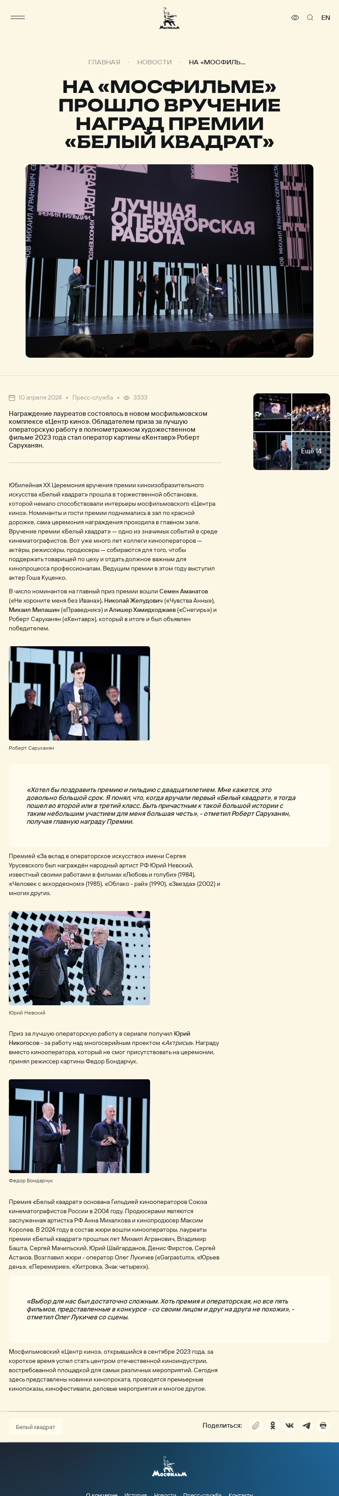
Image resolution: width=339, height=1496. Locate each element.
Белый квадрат (35, 1426)
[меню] (17, 17)
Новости (154, 62)
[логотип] (169, 17)
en (325, 18)
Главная (104, 62)
